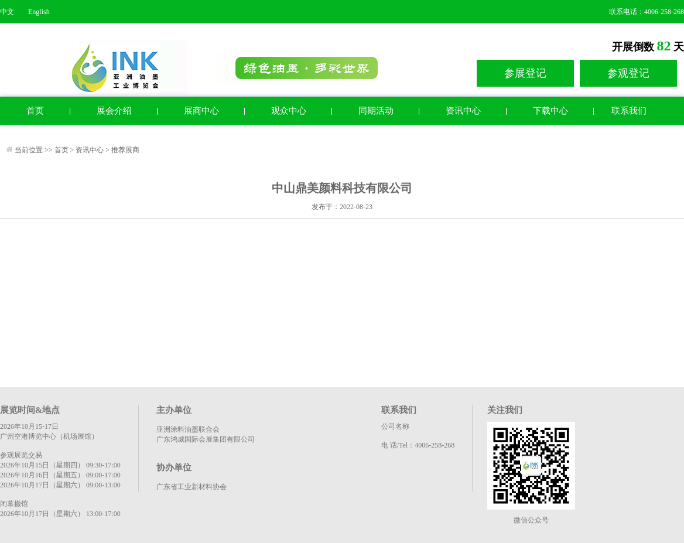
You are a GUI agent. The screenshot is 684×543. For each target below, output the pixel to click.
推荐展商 (125, 150)
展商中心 (201, 110)
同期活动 (376, 110)
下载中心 (550, 110)
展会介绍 (114, 110)
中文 (7, 12)
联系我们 (629, 110)
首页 (35, 110)
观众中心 (288, 110)
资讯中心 (463, 110)
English (39, 12)
